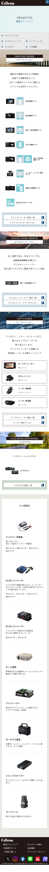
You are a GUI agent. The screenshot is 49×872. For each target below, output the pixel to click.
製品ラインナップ (10, 851)
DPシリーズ (10, 555)
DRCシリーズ (21, 555)
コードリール (12, 819)
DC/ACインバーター (15, 587)
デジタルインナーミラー (13, 41)
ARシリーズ (22, 372)
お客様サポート (9, 855)
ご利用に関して (9, 859)
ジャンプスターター (15, 782)
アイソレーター (13, 710)
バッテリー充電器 (14, 544)
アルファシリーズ (24, 396)
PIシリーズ (20, 601)
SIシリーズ (9, 601)
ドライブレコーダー (12, 35)
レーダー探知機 (24, 392)
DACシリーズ (10, 604)
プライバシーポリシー (36, 859)
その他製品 (33, 47)
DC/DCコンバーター (15, 633)
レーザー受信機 (24, 405)
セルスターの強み (34, 851)
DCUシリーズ (10, 644)
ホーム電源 (11, 674)
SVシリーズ (10, 558)
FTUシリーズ (31, 601)
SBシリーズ (33, 555)
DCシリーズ (22, 644)
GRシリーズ (22, 384)
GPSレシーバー (24, 380)
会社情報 (31, 855)
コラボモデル (9, 47)
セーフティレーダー (36, 41)
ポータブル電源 (13, 746)
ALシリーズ (22, 409)
